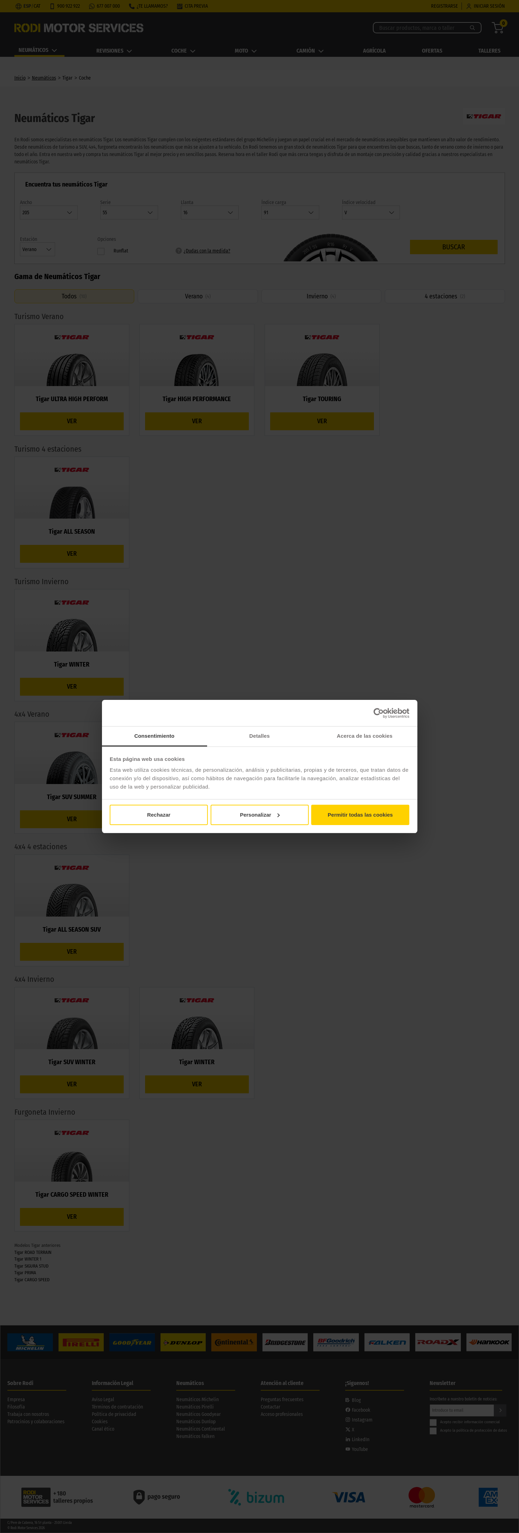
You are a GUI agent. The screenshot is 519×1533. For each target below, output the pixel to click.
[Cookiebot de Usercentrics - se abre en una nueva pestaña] (378, 713)
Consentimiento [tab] (154, 736)
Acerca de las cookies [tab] (364, 736)
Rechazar (159, 815)
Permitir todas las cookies (360, 815)
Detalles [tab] (259, 736)
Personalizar (260, 815)
